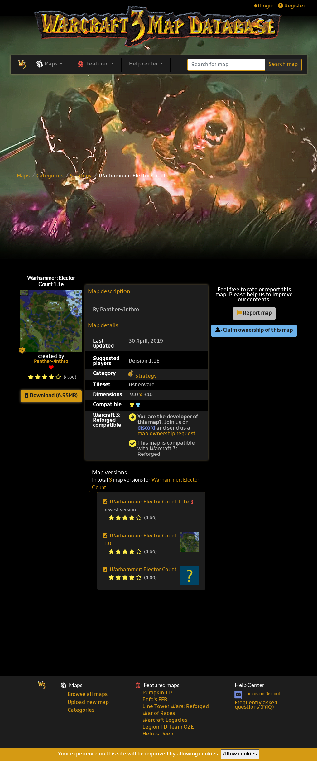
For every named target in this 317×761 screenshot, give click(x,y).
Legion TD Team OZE (168, 727)
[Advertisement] (158, 121)
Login (264, 6)
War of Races (158, 713)
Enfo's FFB (154, 700)
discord (146, 428)
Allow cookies (240, 754)
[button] (49, 64)
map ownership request (166, 434)
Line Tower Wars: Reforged (175, 707)
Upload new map (88, 703)
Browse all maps (88, 694)
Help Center (249, 685)
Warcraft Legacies (164, 720)
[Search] (226, 65)
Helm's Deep (157, 734)
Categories (49, 176)
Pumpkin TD (157, 693)
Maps (23, 176)
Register (291, 6)
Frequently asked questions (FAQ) (256, 705)
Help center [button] (144, 64)
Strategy (81, 176)
